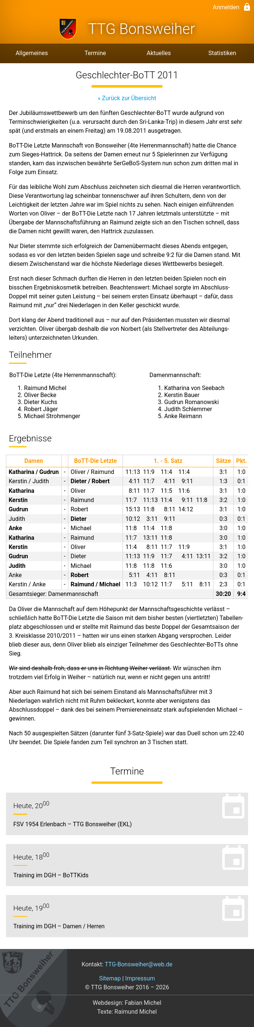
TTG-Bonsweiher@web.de (138, 964)
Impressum (140, 978)
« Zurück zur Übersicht (127, 98)
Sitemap (110, 978)
